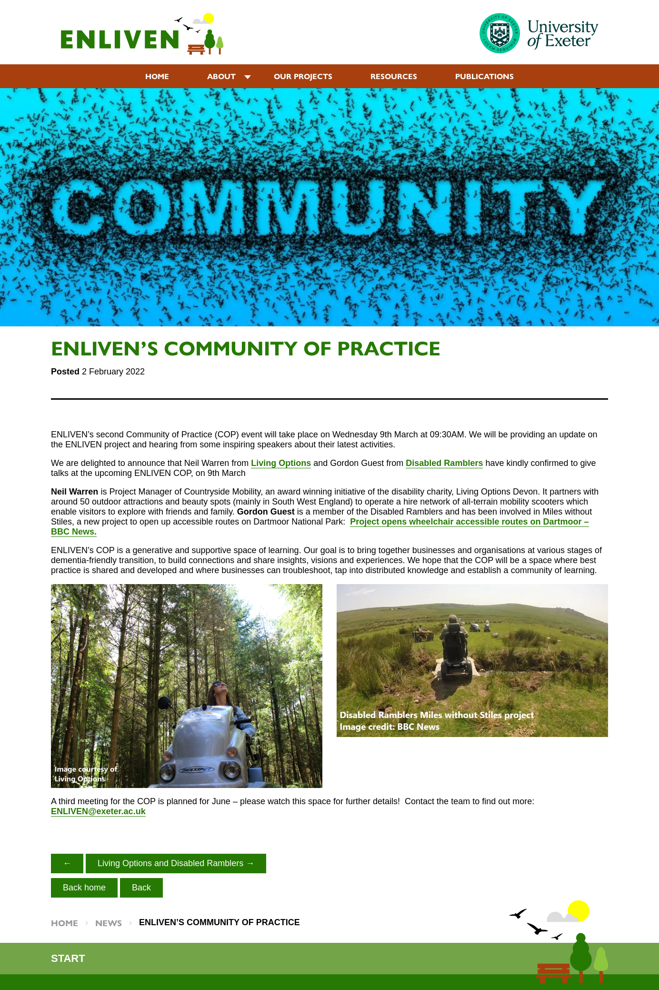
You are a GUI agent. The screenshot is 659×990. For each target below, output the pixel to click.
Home (157, 76)
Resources (393, 76)
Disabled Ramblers (444, 463)
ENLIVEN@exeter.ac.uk (98, 811)
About (221, 76)
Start (68, 958)
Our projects (303, 76)
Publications (484, 76)
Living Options (281, 463)
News (108, 923)
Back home (84, 887)
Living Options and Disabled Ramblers (170, 863)
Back (141, 887)
